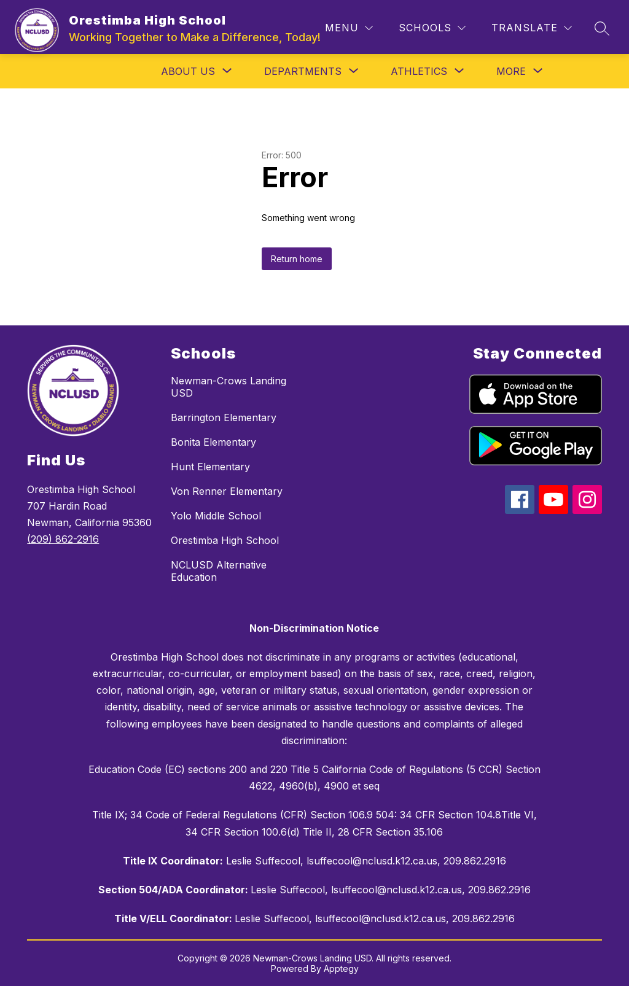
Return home (296, 259)
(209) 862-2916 (63, 539)
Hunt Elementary (210, 466)
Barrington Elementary (223, 417)
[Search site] (602, 28)
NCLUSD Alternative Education (219, 571)
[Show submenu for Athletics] (419, 71)
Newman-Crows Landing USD (228, 387)
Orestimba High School (225, 540)
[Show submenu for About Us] (188, 71)
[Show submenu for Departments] (303, 71)
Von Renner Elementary (227, 491)
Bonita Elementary (213, 442)
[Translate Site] (531, 28)
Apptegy (341, 968)
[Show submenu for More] (511, 71)
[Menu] (349, 28)
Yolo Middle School (216, 516)
